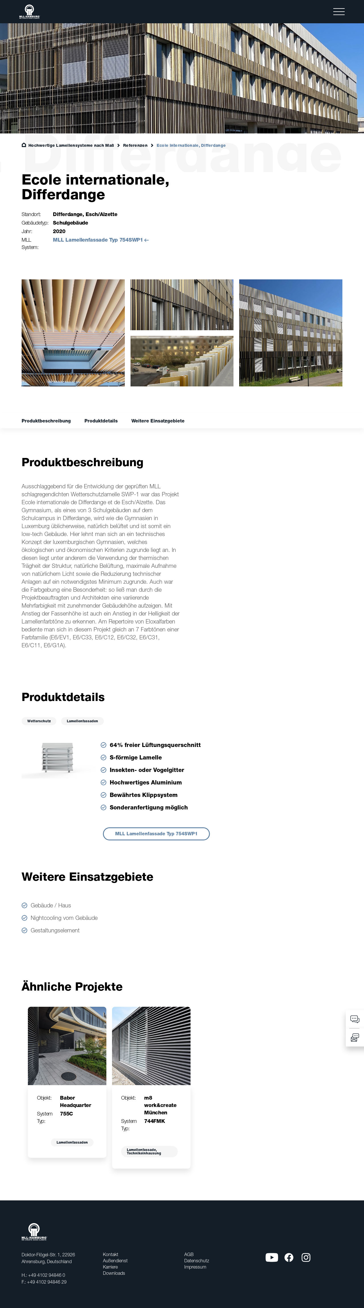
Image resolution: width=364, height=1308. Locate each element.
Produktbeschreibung (46, 421)
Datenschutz (196, 1260)
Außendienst (115, 1260)
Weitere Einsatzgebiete (158, 421)
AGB (189, 1254)
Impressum (195, 1266)
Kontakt (110, 1254)
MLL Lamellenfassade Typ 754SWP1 (98, 240)
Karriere (110, 1266)
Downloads (114, 1273)
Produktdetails (101, 421)
